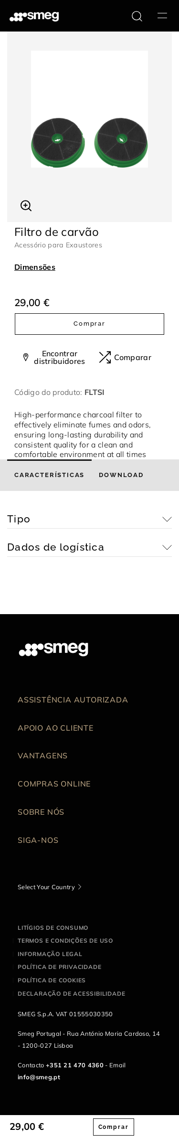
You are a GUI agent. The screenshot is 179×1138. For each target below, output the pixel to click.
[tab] (49, 475)
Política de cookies (52, 980)
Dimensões (34, 267)
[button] (26, 204)
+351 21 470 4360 (75, 1065)
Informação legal (50, 953)
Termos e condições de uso (65, 940)
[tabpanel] (89, 109)
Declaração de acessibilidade (71, 993)
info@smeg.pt (39, 1077)
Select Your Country (46, 887)
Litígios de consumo (53, 927)
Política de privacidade (59, 966)
